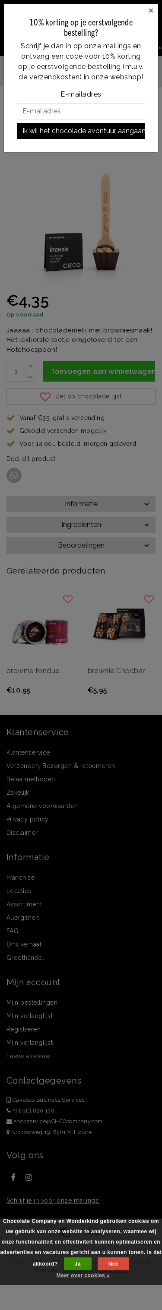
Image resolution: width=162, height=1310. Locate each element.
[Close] (151, 10)
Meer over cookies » (83, 1275)
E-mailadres (80, 94)
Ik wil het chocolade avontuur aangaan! (83, 131)
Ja (78, 1264)
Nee (113, 1264)
